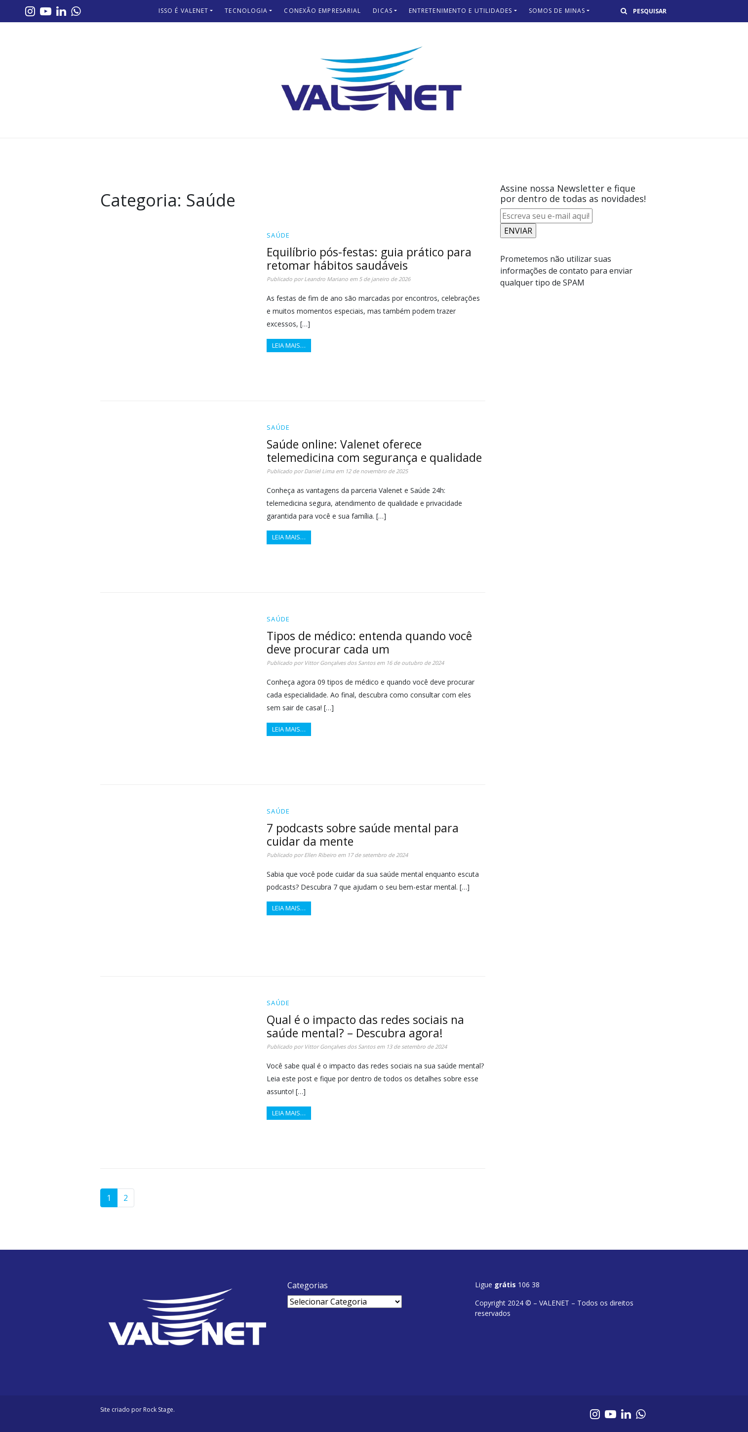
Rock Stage (158, 1409)
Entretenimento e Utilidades (460, 10)
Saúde (278, 235)
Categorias (307, 1285)
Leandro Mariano (326, 279)
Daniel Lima (319, 471)
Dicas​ (383, 10)
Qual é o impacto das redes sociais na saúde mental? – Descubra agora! (365, 1026)
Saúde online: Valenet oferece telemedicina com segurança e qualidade (374, 450)
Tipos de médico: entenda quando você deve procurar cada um (369, 642)
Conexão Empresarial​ (322, 10)
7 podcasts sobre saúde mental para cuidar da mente (363, 834)
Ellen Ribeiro (320, 855)
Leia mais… (289, 345)
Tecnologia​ (246, 10)
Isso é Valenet (183, 10)
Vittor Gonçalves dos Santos (339, 662)
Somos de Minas (557, 10)
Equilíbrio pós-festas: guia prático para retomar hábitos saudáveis (369, 258)
